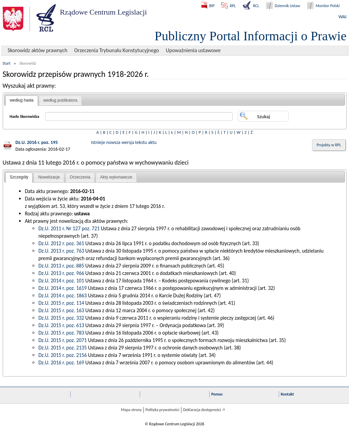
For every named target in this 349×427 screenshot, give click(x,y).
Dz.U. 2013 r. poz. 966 (61, 273)
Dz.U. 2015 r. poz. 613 (61, 325)
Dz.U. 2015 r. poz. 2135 (62, 347)
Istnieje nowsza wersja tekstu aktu (124, 142)
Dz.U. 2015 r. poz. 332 (61, 318)
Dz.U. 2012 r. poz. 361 (61, 243)
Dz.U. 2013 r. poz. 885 (61, 265)
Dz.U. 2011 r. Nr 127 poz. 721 (69, 228)
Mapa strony (131, 409)
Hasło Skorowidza (24, 116)
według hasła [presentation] (22, 100)
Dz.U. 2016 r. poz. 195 (37, 142)
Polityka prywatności (162, 409)
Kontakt (287, 394)
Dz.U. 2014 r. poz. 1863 (62, 295)
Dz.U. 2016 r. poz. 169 (61, 362)
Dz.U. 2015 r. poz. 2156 (62, 355)
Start (7, 63)
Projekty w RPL (329, 145)
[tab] (21, 100)
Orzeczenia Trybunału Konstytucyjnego (116, 50)
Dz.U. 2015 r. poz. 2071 (62, 340)
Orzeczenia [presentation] (80, 177)
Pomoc (217, 394)
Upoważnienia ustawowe (193, 50)
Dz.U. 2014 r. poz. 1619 (62, 288)
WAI (342, 17)
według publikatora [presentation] (60, 100)
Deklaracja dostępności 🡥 (204, 409)
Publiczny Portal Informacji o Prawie (251, 36)
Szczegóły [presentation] (19, 177)
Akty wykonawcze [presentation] (116, 177)
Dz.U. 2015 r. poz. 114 (61, 303)
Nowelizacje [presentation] (49, 177)
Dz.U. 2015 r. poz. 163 (61, 310)
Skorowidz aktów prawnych (37, 50)
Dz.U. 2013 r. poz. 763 (61, 251)
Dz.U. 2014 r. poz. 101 (61, 280)
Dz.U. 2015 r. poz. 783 (61, 332)
